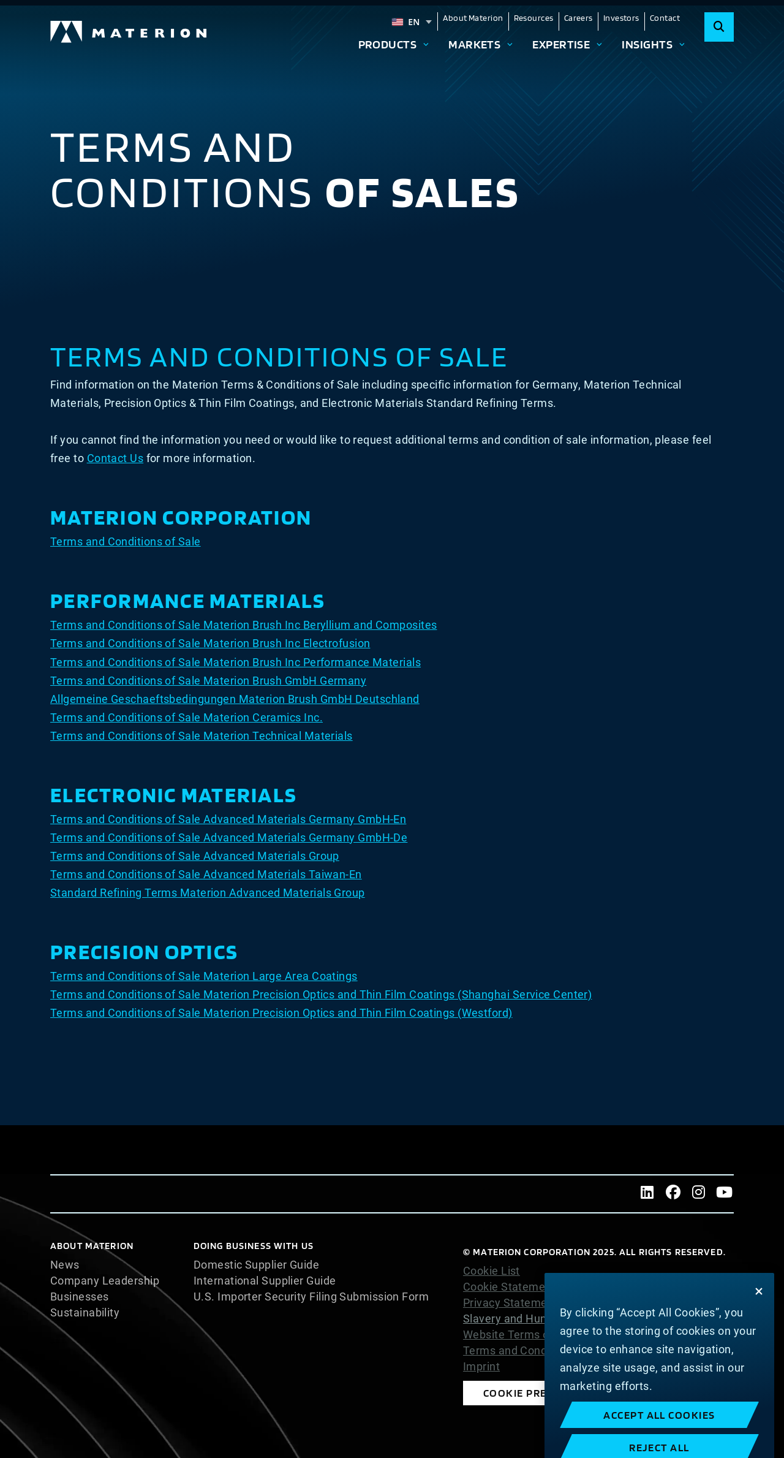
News (65, 1265)
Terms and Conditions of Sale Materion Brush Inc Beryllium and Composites (243, 624)
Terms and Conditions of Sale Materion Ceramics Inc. (186, 717)
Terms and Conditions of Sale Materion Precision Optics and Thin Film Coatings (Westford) (281, 1012)
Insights (647, 44)
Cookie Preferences (542, 1392)
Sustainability (84, 1313)
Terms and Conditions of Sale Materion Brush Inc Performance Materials (235, 662)
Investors (621, 18)
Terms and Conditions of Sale (125, 541)
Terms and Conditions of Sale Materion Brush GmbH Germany (208, 680)
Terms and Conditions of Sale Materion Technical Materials (201, 735)
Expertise (561, 44)
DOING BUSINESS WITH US (254, 1245)
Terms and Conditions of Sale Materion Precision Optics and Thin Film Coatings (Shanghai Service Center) (321, 994)
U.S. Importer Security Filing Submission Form (311, 1297)
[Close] (758, 1323)
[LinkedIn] (647, 1194)
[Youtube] (724, 1194)
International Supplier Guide (265, 1281)
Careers (578, 18)
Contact (665, 18)
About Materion (473, 18)
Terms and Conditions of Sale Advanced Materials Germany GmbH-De (228, 837)
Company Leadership (104, 1281)
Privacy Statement (510, 1303)
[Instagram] (699, 1194)
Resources (534, 18)
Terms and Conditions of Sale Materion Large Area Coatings (204, 976)
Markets (474, 44)
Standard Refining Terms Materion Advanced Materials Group (207, 892)
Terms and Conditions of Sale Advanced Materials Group (194, 855)
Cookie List (491, 1271)
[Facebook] (673, 1194)
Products (387, 44)
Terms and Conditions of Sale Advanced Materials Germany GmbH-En (228, 819)
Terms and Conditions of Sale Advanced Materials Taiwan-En (206, 874)
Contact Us (115, 458)
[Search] (719, 27)
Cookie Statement (509, 1287)
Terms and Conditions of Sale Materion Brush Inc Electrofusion (210, 643)
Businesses (79, 1297)
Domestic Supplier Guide (256, 1265)
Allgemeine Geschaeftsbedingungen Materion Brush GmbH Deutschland (235, 699)
